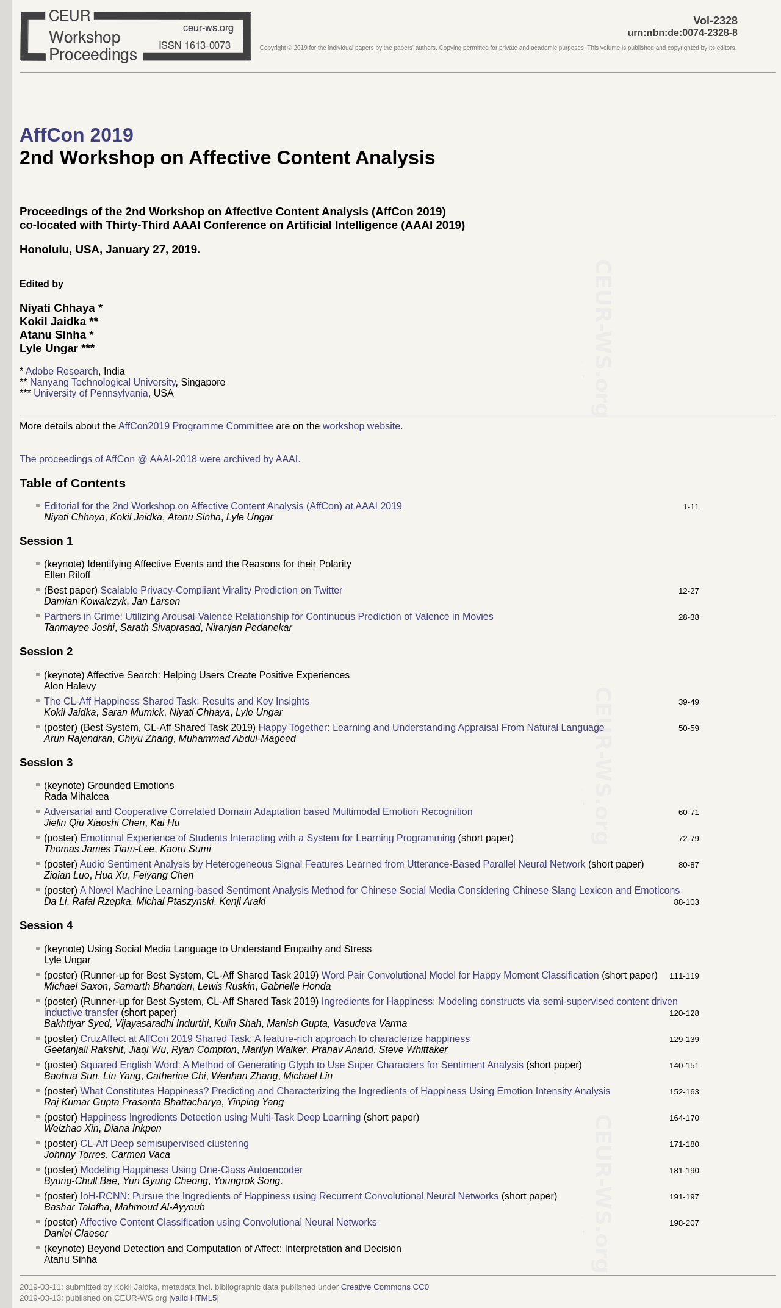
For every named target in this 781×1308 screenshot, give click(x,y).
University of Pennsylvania (91, 393)
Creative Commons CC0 (385, 1287)
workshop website (361, 426)
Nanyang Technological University (103, 382)
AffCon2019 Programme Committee (195, 426)
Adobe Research (62, 371)
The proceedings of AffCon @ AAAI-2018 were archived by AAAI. (160, 459)
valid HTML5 (194, 1298)
